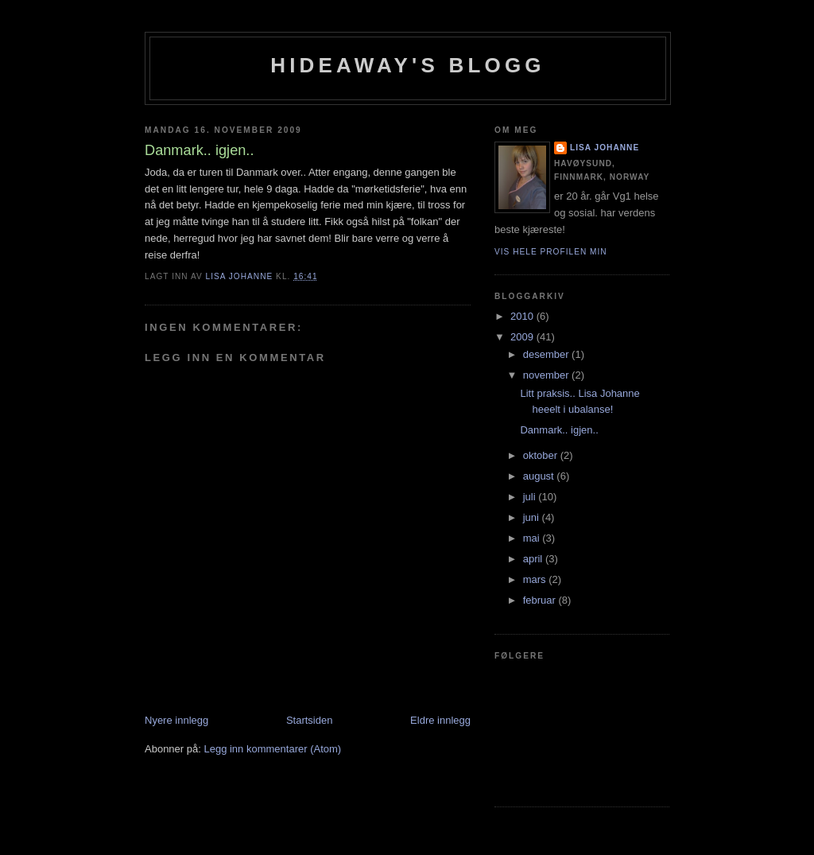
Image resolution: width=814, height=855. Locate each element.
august (540, 476)
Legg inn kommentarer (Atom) (272, 749)
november (547, 375)
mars (536, 579)
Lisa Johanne (604, 147)
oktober (541, 455)
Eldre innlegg (440, 720)
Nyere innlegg (176, 720)
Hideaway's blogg (407, 65)
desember (547, 354)
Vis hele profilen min (550, 251)
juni (532, 517)
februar (541, 600)
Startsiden (309, 720)
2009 (523, 337)
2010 (523, 316)
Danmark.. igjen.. (559, 430)
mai (533, 538)
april (534, 559)
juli (531, 497)
